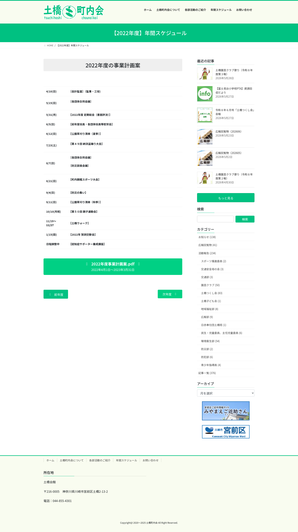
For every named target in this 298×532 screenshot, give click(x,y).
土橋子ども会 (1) (211, 301)
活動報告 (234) (207, 253)
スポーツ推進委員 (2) (213, 261)
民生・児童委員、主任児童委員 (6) (221, 333)
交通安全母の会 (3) (212, 269)
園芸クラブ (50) (210, 285)
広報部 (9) (207, 317)
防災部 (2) (207, 349)
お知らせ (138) (207, 237)
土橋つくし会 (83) (211, 293)
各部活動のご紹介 (99, 460)
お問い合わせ (151, 460)
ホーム (50, 460)
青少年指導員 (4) (211, 365)
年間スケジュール (126, 460)
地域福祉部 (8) (209, 309)
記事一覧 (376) (207, 373)
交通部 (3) (207, 277)
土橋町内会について (72, 460)
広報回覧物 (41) (207, 245)
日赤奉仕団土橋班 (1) (213, 325)
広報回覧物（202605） (229, 153)
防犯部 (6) (207, 357)
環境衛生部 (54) (210, 341)
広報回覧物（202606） (229, 131)
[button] (113, 266)
